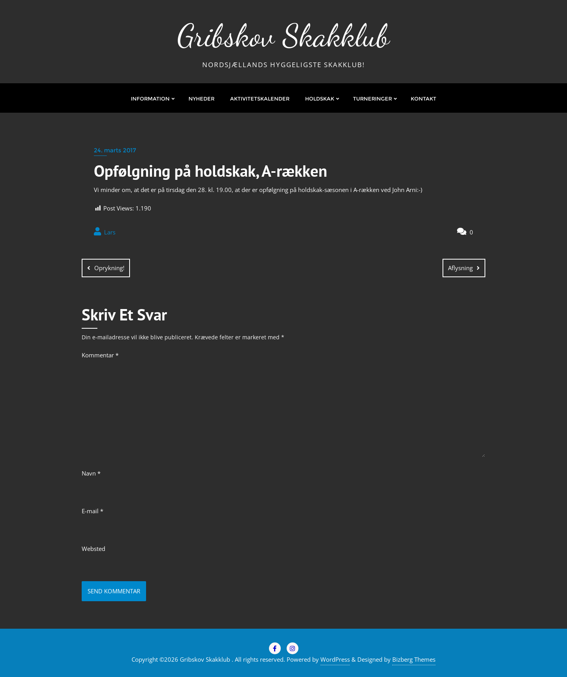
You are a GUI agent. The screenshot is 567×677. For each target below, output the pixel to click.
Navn (91, 473)
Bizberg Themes (413, 659)
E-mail (92, 511)
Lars (104, 231)
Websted (93, 549)
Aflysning (460, 268)
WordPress (335, 659)
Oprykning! (109, 268)
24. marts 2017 (115, 150)
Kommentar (100, 355)
